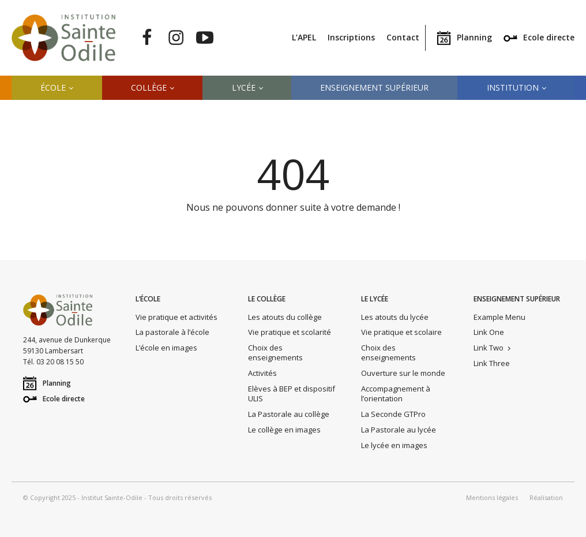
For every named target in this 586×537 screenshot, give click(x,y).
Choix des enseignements (275, 352)
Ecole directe (548, 37)
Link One (489, 332)
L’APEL (304, 37)
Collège (149, 87)
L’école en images (166, 347)
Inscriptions (351, 37)
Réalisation (546, 498)
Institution (513, 87)
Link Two (489, 347)
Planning (474, 37)
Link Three (492, 363)
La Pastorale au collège (288, 414)
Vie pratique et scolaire (401, 332)
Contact (402, 37)
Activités (262, 373)
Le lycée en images (394, 445)
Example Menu (499, 317)
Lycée (244, 87)
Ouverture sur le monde (403, 373)
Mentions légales (492, 498)
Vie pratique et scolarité (289, 332)
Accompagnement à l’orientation (395, 393)
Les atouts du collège (285, 317)
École (53, 87)
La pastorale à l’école (172, 332)
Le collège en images (284, 429)
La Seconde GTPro (393, 414)
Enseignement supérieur (374, 87)
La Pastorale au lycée (398, 429)
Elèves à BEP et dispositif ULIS (291, 393)
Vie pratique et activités (176, 317)
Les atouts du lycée (395, 317)
